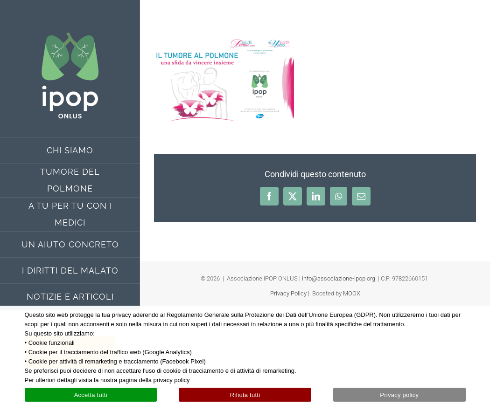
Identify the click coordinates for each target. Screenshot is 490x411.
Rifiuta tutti (245, 394)
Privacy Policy (288, 293)
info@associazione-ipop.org (338, 278)
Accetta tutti (90, 394)
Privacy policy (399, 394)
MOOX (351, 293)
